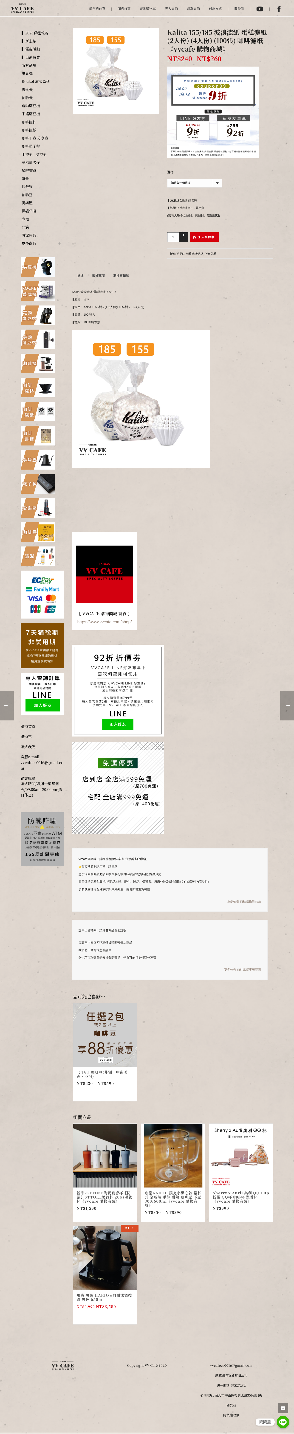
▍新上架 (29, 41)
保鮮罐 (27, 186)
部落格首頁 (97, 8)
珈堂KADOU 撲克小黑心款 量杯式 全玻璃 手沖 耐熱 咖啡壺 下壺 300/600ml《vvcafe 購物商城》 (173, 1199)
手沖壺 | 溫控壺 (34, 154)
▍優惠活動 (31, 49)
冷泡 (25, 218)
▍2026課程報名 (35, 33)
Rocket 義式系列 (36, 81)
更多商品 (29, 243)
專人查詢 (171, 8)
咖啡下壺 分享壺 (35, 138)
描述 (80, 275)
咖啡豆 (27, 194)
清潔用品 (29, 235)
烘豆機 (27, 73)
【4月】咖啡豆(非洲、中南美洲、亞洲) (102, 1074)
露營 (25, 178)
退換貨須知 (121, 275)
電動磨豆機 (31, 105)
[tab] (80, 276)
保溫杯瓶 (29, 210)
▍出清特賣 (31, 57)
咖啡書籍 (29, 170)
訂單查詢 (193, 8)
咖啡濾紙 (197, 253)
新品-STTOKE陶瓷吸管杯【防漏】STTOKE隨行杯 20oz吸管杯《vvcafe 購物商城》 (105, 1197)
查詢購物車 (148, 8)
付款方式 (215, 8)
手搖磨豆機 (31, 113)
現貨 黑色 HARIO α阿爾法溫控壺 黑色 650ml (104, 1297)
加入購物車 (206, 237)
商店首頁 (124, 8)
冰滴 (25, 227)
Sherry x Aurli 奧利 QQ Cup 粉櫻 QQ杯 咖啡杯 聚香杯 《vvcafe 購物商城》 (241, 1197)
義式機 (27, 89)
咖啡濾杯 (29, 122)
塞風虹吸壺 (31, 162)
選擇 (170, 172)
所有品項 (210, 253)
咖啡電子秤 (31, 146)
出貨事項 (98, 275)
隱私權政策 (231, 1415)
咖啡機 (27, 97)
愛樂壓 (27, 202)
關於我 (239, 8)
